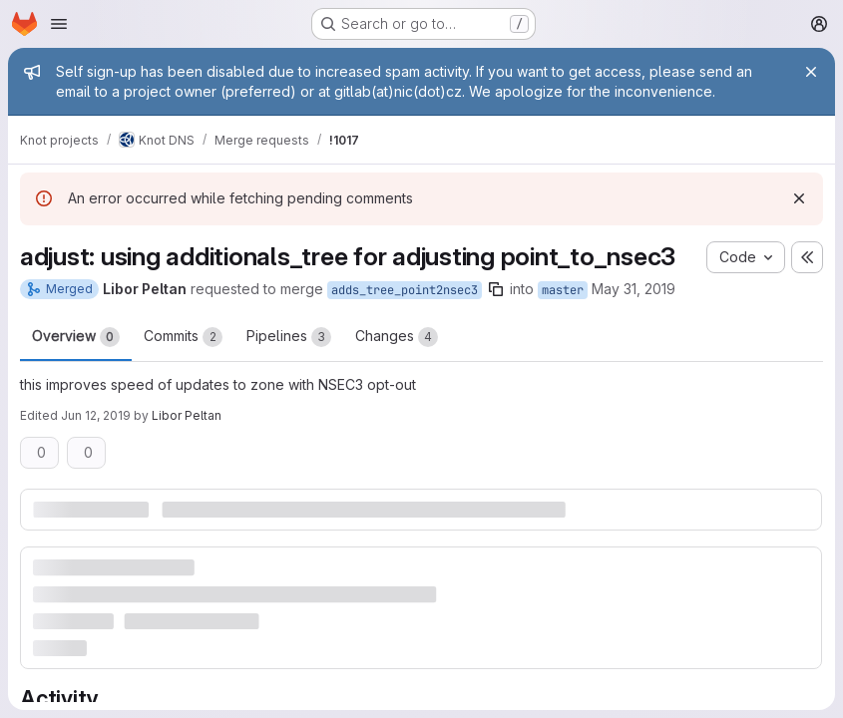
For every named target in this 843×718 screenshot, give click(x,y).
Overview (76, 337)
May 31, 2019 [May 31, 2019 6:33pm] (633, 288)
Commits (183, 337)
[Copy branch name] (496, 289)
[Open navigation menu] (59, 24)
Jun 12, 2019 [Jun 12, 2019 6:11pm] (96, 415)
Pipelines (288, 337)
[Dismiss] (799, 198)
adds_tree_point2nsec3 (404, 290)
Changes (396, 337)
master (563, 290)
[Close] (811, 72)
